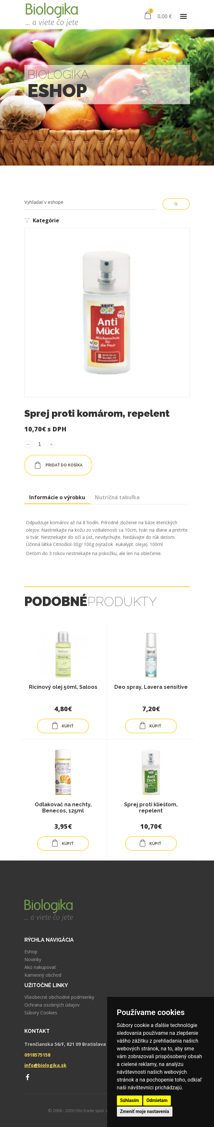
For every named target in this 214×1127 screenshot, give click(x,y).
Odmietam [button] (157, 1100)
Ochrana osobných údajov (52, 1005)
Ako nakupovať (40, 967)
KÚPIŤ (62, 725)
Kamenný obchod (42, 975)
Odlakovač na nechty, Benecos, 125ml (63, 807)
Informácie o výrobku (57, 497)
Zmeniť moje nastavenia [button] (144, 1111)
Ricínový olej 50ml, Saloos (63, 687)
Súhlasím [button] (129, 1100)
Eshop (30, 951)
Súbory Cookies (40, 1012)
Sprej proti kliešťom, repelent (151, 807)
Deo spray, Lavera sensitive (151, 687)
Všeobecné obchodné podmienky (59, 997)
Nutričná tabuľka (117, 497)
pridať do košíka (58, 465)
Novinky (32, 959)
